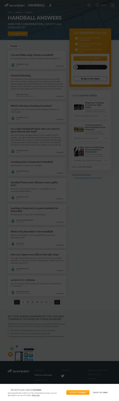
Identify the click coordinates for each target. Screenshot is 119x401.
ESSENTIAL (100, 392)
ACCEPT (78, 392)
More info (36, 395)
